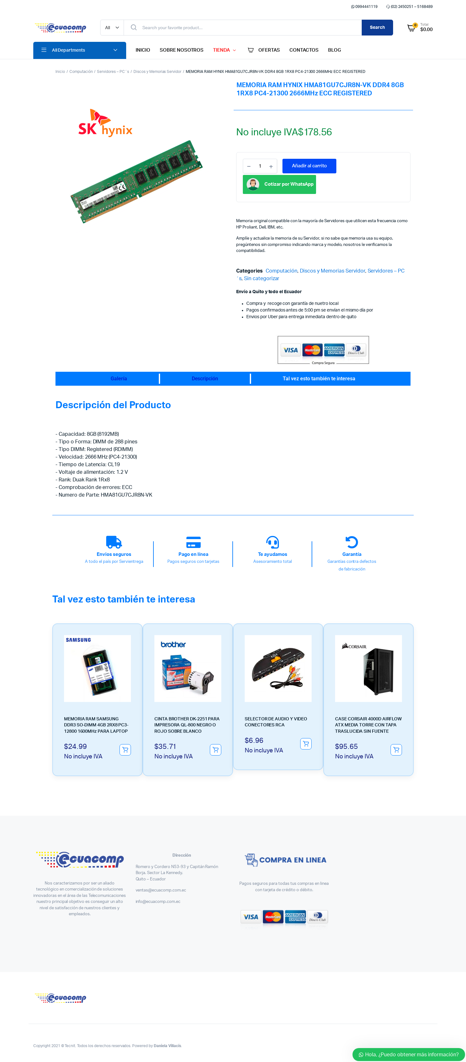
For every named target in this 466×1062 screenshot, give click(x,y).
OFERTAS (263, 50)
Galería (119, 379)
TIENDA (221, 50)
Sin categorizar (262, 278)
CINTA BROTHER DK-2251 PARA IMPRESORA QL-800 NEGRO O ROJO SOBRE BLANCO (187, 690)
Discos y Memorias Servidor (157, 72)
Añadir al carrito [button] (125, 714)
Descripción (205, 379)
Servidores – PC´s (113, 72)
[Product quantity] (260, 166)
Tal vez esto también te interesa (319, 379)
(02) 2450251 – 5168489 (409, 7)
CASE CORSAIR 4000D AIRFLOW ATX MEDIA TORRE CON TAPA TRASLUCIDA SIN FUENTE (368, 690)
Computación (81, 72)
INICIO (143, 50)
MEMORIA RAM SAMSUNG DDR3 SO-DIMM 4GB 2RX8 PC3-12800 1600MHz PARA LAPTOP (96, 690)
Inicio (60, 72)
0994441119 (363, 7)
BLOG (334, 50)
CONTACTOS (304, 50)
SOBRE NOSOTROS (182, 50)
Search (377, 27)
